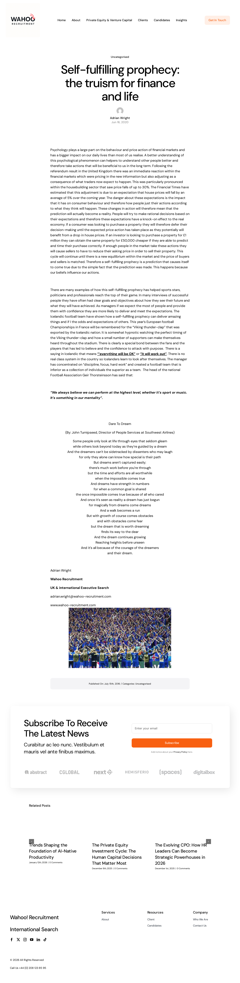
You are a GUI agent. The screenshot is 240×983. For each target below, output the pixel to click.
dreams (103, 484)
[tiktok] (45, 939)
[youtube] (31, 939)
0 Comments (55, 862)
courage (127, 548)
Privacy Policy (180, 752)
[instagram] (25, 939)
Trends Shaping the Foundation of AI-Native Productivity (52, 851)
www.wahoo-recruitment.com (73, 605)
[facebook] (11, 939)
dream (162, 446)
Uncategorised (120, 57)
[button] (31, 841)
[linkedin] (38, 939)
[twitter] (18, 939)
